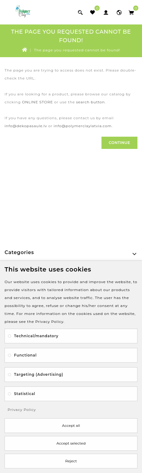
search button (90, 102)
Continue (119, 142)
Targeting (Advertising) (38, 374)
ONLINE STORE (37, 102)
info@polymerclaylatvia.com (83, 126)
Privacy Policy (22, 409)
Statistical (24, 393)
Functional (25, 355)
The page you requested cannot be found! (77, 50)
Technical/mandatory (36, 336)
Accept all (71, 425)
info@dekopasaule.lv (26, 126)
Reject (71, 461)
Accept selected (71, 443)
